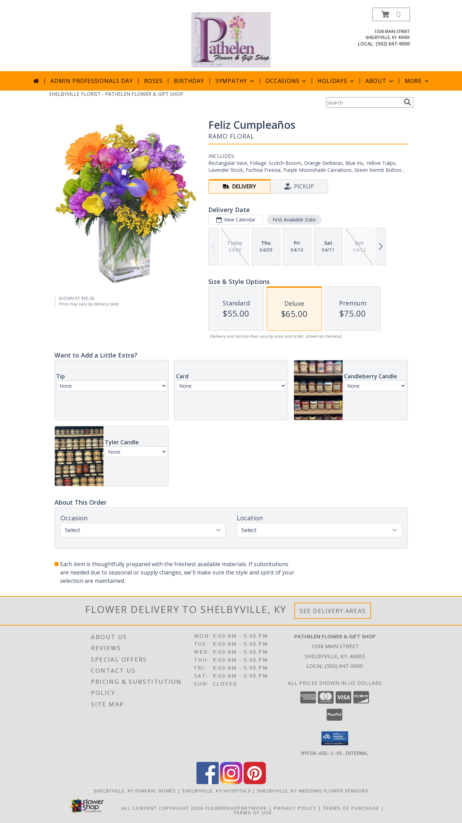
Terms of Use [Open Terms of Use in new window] (253, 812)
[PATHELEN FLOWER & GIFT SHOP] (231, 39)
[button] (391, 14)
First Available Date (294, 219)
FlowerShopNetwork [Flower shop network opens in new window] (236, 808)
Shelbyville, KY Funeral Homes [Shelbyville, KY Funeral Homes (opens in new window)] (135, 790)
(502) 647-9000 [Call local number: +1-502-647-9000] (393, 43)
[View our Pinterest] (255, 782)
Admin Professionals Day (91, 81)
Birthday (189, 81)
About (380, 81)
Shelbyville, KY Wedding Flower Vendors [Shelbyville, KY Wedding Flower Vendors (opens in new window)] (312, 790)
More (417, 81)
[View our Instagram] (231, 782)
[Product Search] (363, 102)
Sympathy (235, 81)
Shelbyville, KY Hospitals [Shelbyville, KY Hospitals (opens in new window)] (216, 790)
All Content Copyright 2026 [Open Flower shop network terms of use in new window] (162, 808)
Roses (153, 81)
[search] (407, 102)
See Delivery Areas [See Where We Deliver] (333, 611)
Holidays (336, 81)
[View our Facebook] (207, 782)
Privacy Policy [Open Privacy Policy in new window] (295, 808)
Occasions (287, 81)
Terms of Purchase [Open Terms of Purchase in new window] (351, 808)
